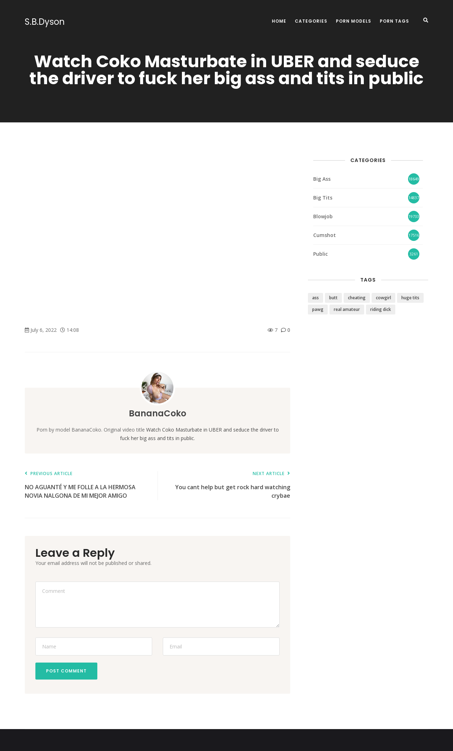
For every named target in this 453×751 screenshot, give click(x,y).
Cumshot (324, 235)
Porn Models (353, 21)
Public (320, 253)
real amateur (347, 309)
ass (315, 298)
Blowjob (323, 216)
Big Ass (322, 178)
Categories (311, 21)
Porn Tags (394, 21)
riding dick (380, 309)
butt (333, 298)
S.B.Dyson (45, 22)
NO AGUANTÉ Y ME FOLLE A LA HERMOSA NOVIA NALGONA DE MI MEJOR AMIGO (87, 485)
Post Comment (66, 671)
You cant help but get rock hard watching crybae (227, 485)
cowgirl (383, 298)
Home (279, 21)
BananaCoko (157, 413)
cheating (357, 298)
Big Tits (322, 197)
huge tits (410, 298)
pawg (317, 309)
